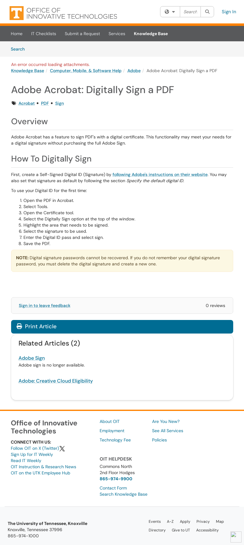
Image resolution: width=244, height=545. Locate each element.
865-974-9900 (116, 478)
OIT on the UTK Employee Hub (40, 473)
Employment (112, 430)
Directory (157, 530)
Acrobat (27, 103)
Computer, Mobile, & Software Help (86, 70)
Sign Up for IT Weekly (32, 454)
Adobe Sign (32, 358)
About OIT (110, 421)
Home (17, 33)
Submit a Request (82, 33)
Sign (59, 103)
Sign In (229, 12)
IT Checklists (43, 33)
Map (220, 521)
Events (155, 521)
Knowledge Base (151, 33)
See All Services (167, 430)
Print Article (36, 326)
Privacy (203, 521)
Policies (159, 440)
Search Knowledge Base (123, 494)
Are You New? (166, 421)
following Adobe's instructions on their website (160, 174)
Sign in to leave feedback (44, 305)
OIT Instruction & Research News (43, 466)
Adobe (134, 70)
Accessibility (207, 530)
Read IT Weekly (26, 460)
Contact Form (113, 488)
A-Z (170, 521)
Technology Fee (115, 440)
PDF (45, 103)
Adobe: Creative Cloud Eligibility (56, 381)
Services (117, 33)
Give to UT (181, 530)
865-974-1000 (23, 536)
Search (20, 49)
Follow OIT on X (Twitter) (38, 448)
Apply (185, 521)
